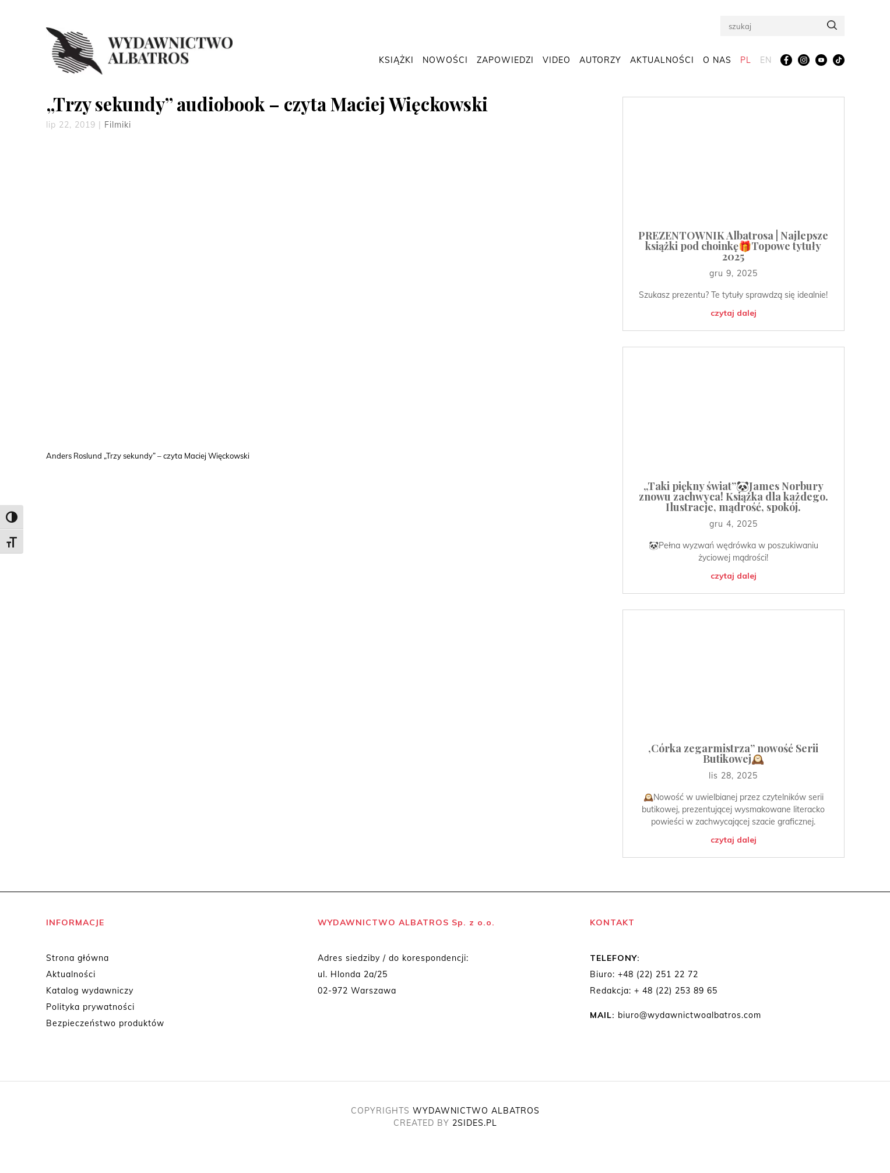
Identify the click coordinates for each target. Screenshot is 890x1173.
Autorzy (600, 59)
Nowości (445, 59)
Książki (396, 59)
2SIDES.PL (474, 1123)
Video (557, 59)
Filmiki (117, 124)
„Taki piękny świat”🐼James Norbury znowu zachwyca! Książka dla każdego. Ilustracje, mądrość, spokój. (733, 496)
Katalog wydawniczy (89, 990)
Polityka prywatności (90, 1007)
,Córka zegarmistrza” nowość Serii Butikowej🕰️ (733, 753)
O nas (717, 59)
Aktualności (662, 59)
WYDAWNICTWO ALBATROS (476, 1110)
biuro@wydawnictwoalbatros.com (689, 1015)
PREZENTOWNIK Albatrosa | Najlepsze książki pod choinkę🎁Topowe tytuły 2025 (733, 245)
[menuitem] (745, 60)
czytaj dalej (733, 313)
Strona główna (77, 958)
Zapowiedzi (505, 59)
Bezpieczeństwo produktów (105, 1023)
